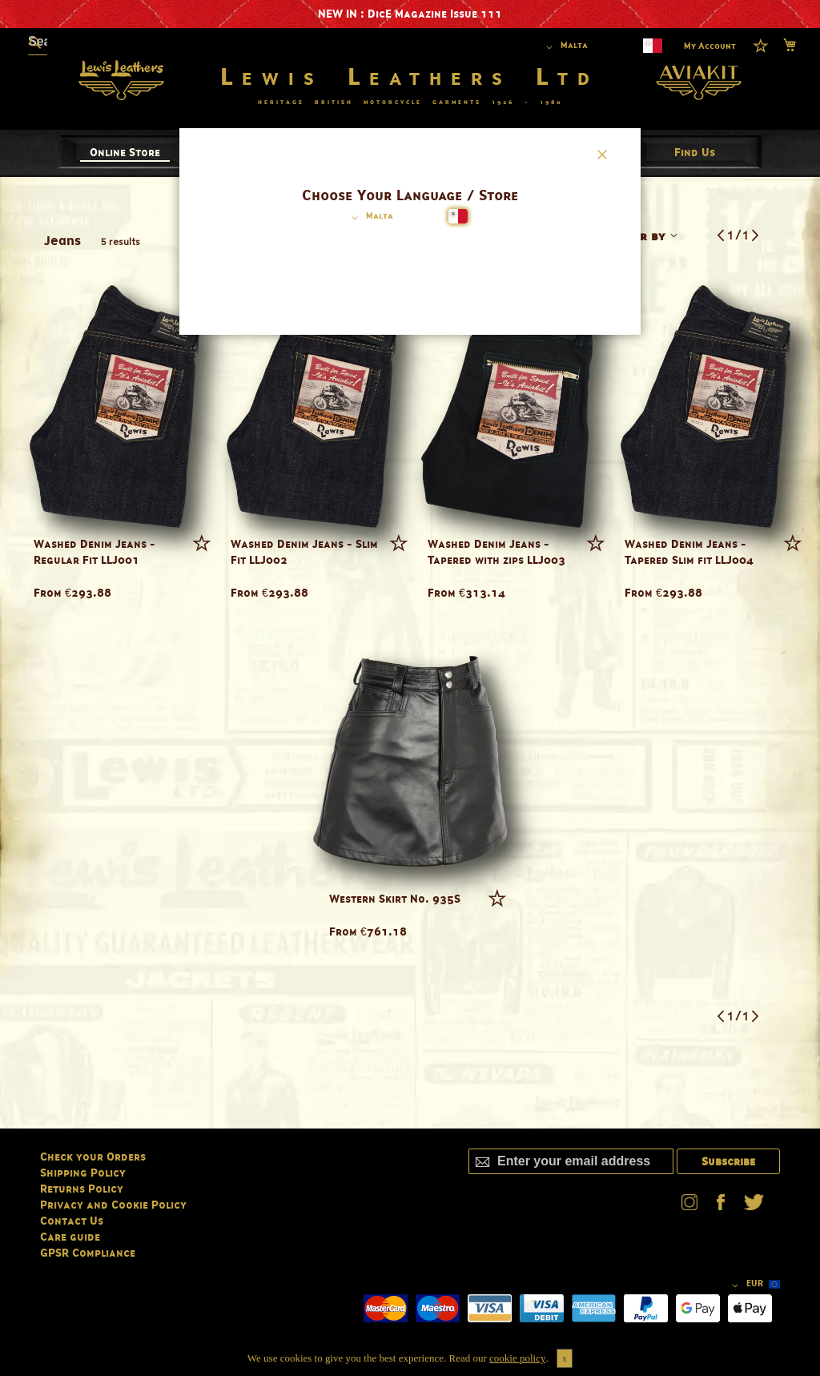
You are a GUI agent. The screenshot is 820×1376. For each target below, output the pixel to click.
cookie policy (517, 1358)
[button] (369, 218)
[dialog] (410, 688)
